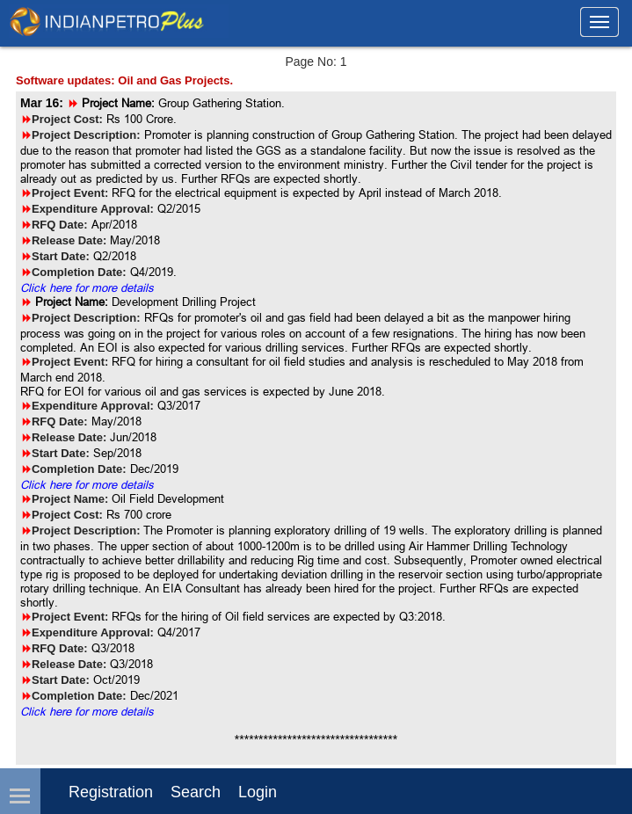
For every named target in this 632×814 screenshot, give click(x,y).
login (257, 792)
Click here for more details (87, 287)
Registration (111, 792)
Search (196, 792)
